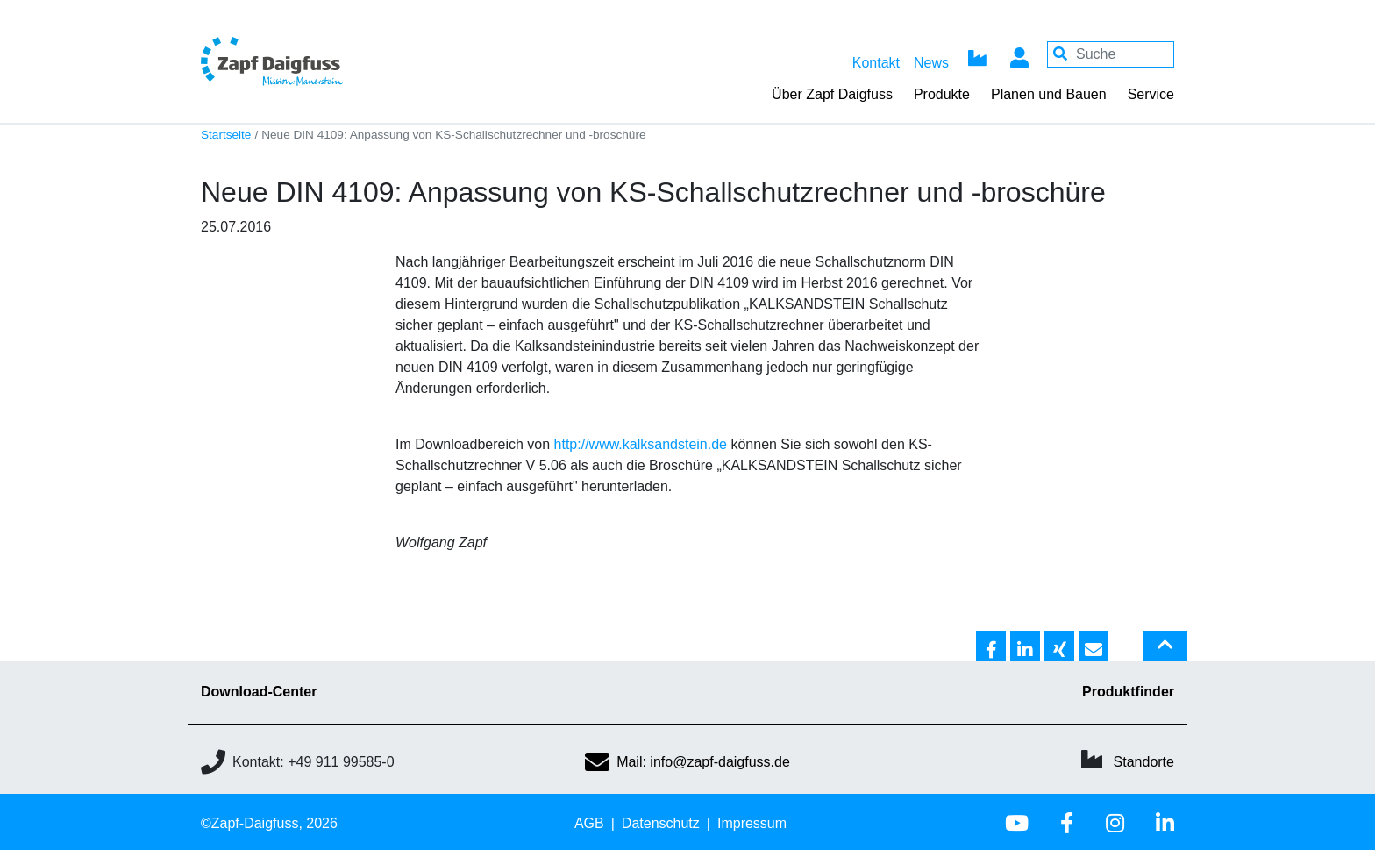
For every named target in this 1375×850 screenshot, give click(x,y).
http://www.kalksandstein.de (640, 444)
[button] (991, 646)
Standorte (1144, 761)
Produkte (942, 94)
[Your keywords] (1110, 54)
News (931, 62)
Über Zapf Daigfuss (832, 94)
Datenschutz (661, 823)
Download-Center (259, 691)
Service (1151, 94)
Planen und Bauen (1049, 94)
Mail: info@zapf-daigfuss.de (687, 761)
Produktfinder (1128, 691)
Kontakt (876, 62)
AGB (589, 823)
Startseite (226, 134)
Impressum (752, 823)
